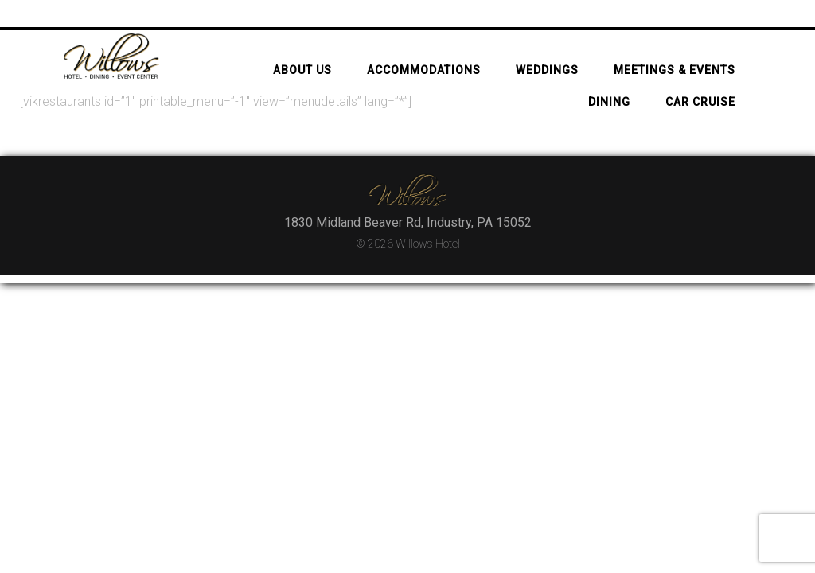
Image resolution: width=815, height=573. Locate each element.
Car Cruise (700, 74)
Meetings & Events (674, 43)
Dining (609, 74)
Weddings (547, 43)
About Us (302, 43)
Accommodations (424, 43)
